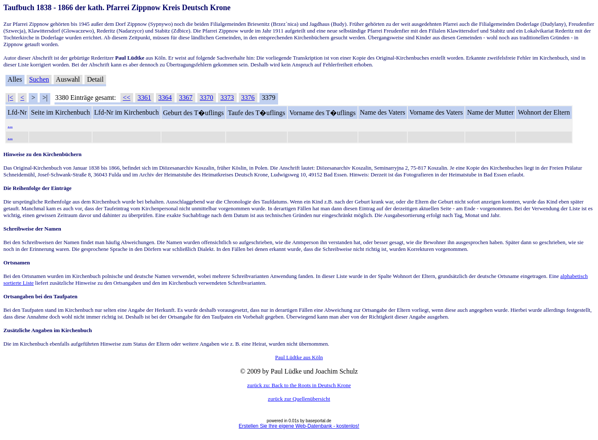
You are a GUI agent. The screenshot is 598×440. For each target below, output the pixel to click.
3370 (206, 97)
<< (127, 97)
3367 (186, 97)
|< (10, 97)
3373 (227, 97)
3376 (248, 97)
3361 (144, 97)
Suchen (39, 79)
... (10, 125)
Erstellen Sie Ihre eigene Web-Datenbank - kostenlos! (299, 426)
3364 (165, 97)
